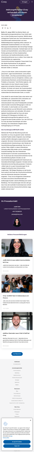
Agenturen (17, 382)
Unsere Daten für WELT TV (17, 400)
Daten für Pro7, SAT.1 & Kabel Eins (17, 403)
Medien (17, 384)
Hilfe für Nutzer (17, 395)
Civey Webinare (17, 393)
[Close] (30, 420)
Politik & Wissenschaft (17, 377)
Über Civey (17, 407)
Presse (17, 414)
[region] (17, 434)
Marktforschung (17, 375)
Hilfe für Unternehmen (17, 398)
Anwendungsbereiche (17, 368)
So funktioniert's (17, 364)
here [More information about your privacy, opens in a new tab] (11, 436)
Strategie (17, 380)
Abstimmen (17, 361)
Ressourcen (17, 388)
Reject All (16, 446)
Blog (17, 391)
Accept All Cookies (17, 441)
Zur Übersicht (17, 354)
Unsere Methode (17, 409)
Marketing (17, 373)
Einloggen (24, 2)
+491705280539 (17, 211)
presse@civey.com (17, 214)
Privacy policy (6, 437)
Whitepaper (17, 411)
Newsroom (17, 416)
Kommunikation (17, 370)
